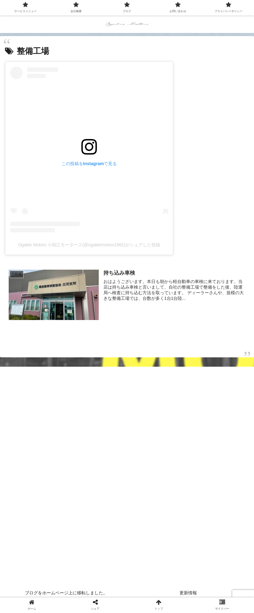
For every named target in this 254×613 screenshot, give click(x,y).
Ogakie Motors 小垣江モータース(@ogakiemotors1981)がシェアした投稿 (89, 244)
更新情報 (188, 592)
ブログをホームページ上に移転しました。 (66, 592)
